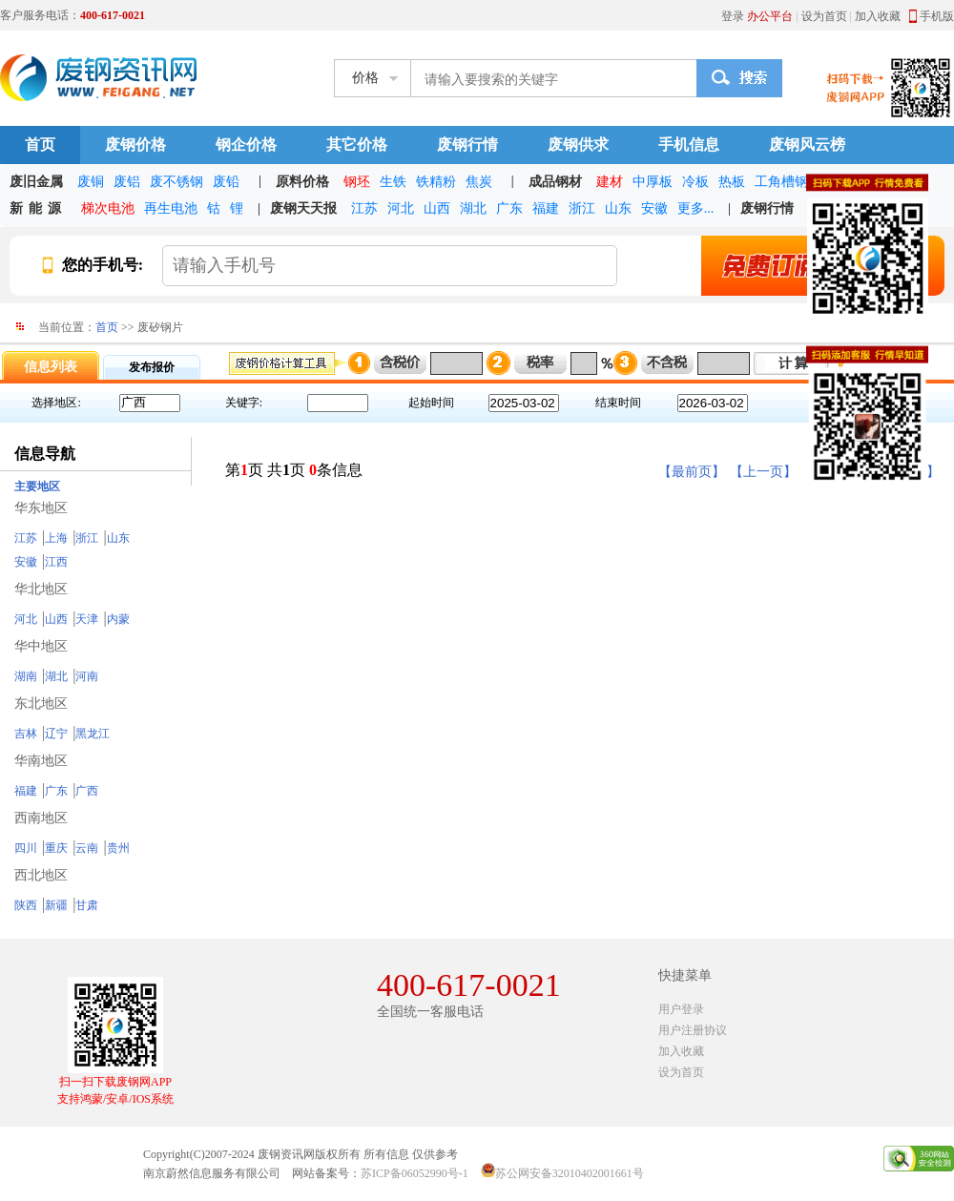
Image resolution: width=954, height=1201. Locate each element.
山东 (618, 208)
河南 (86, 676)
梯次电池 (108, 208)
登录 (732, 16)
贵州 (118, 848)
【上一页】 (763, 472)
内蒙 (118, 619)
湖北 (473, 208)
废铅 (226, 182)
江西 (56, 562)
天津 (86, 619)
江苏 (364, 208)
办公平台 (770, 16)
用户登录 (681, 1009)
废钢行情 (467, 144)
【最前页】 (691, 472)
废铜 (90, 182)
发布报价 (152, 367)
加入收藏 (878, 16)
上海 (56, 538)
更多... (696, 208)
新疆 (56, 905)
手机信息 (688, 144)
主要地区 (37, 486)
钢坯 (356, 182)
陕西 (25, 905)
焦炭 (479, 182)
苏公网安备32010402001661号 (569, 1173)
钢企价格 (246, 144)
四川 (25, 848)
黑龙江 (92, 733)
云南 (86, 848)
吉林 (25, 733)
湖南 (25, 676)
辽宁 (56, 733)
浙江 (582, 208)
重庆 (56, 848)
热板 (731, 182)
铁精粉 (436, 182)
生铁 (393, 182)
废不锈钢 (176, 182)
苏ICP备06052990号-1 (414, 1173)
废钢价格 (135, 144)
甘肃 (86, 905)
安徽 (654, 208)
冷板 (695, 182)
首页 (40, 144)
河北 (400, 208)
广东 (509, 208)
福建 (545, 208)
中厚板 (653, 182)
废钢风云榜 (807, 144)
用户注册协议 (692, 1030)
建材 (609, 182)
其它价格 (356, 144)
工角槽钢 (781, 182)
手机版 (937, 16)
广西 (86, 790)
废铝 (127, 182)
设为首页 (824, 16)
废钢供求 (578, 144)
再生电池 (170, 208)
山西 (437, 208)
